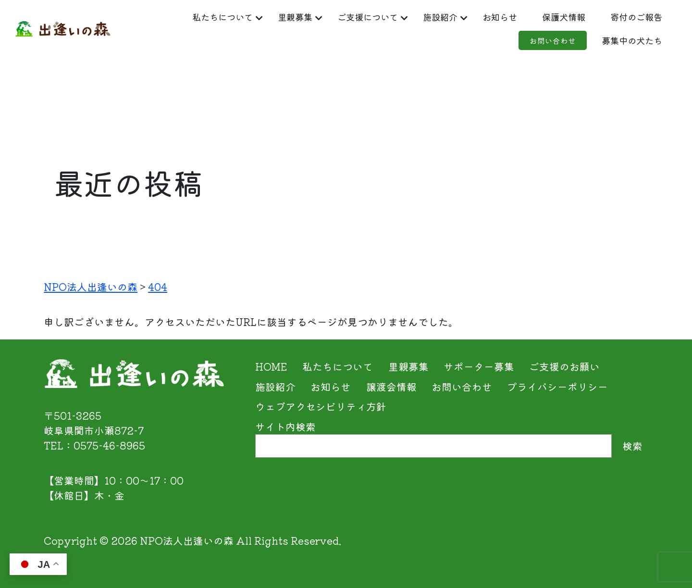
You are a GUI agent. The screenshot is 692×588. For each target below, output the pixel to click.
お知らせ (561, 17)
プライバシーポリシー (557, 386)
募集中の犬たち (621, 42)
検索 (632, 445)
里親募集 (335, 17)
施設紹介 (496, 17)
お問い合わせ (528, 42)
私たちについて (254, 17)
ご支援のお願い (564, 366)
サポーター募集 (479, 366)
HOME (271, 366)
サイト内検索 (285, 426)
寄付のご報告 (440, 42)
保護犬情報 (631, 17)
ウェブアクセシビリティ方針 (320, 406)
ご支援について (415, 17)
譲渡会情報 (391, 386)
